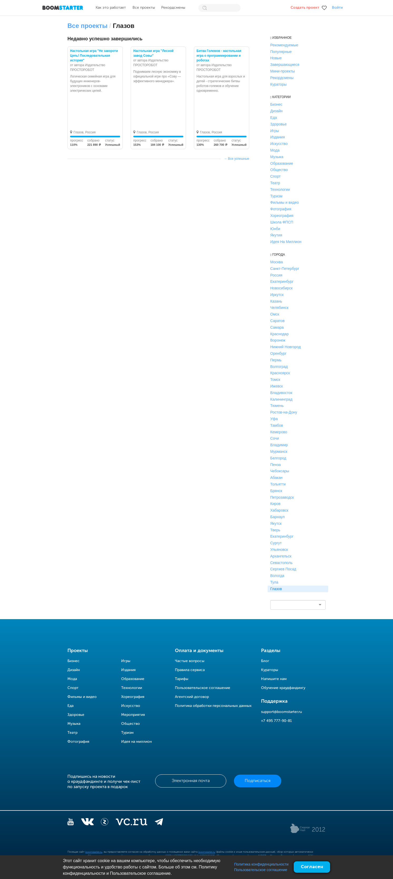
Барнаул (277, 517)
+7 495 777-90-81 (276, 721)
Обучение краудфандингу (283, 688)
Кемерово (278, 432)
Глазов (276, 589)
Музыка (276, 157)
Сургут (276, 543)
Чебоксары (279, 471)
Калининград (281, 399)
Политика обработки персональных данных (213, 706)
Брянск (276, 491)
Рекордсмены (173, 7)
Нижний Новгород (285, 347)
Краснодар (279, 334)
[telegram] (159, 823)
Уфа (274, 419)
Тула (274, 582)
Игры (274, 131)
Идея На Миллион (285, 242)
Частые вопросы (189, 661)
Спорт (275, 176)
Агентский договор (192, 697)
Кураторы (278, 84)
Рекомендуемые (284, 45)
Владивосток (281, 393)
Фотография (280, 209)
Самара (277, 327)
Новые (276, 58)
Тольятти (278, 484)
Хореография (281, 215)
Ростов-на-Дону (283, 412)
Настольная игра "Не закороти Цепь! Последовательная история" (94, 55)
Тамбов (276, 425)
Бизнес (276, 104)
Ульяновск (279, 549)
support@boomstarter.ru (281, 712)
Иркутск (277, 295)
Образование (281, 163)
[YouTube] (70, 823)
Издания (277, 137)
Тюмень (277, 406)
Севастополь (281, 563)
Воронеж (277, 340)
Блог (265, 661)
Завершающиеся (284, 64)
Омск (274, 314)
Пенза (275, 465)
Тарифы (181, 679)
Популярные (281, 52)
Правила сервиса (190, 670)
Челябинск (279, 307)
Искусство (279, 144)
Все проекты (143, 7)
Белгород (278, 458)
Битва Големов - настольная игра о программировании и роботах (218, 55)
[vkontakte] (87, 823)
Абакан (276, 477)
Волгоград (279, 367)
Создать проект (305, 7)
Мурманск (278, 451)
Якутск (276, 523)
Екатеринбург (281, 281)
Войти (337, 7)
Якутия (276, 235)
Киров (275, 504)
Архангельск (280, 556)
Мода (274, 150)
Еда (273, 117)
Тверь (275, 530)
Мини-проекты (282, 71)
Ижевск (276, 386)
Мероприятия (133, 715)
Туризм (276, 196)
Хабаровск (279, 510)
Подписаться (258, 781)
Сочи (274, 438)
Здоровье (278, 124)
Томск (275, 379)
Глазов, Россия (84, 132)
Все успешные (238, 159)
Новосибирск (281, 288)
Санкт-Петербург (284, 268)
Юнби (275, 229)
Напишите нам (274, 679)
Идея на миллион (136, 742)
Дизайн (276, 111)
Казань (276, 301)
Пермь (276, 360)
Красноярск (280, 373)
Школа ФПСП (281, 222)
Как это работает (111, 7)
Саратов (277, 321)
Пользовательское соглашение (260, 870)
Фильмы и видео (284, 202)
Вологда (277, 576)
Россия (276, 275)
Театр (275, 183)
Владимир (279, 445)
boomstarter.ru (93, 852)
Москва (276, 262)
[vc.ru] (131, 823)
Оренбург (278, 353)
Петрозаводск (282, 497)
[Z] (104, 823)
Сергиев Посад (283, 569)
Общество (279, 170)
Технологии (280, 189)
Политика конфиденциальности (261, 864)
